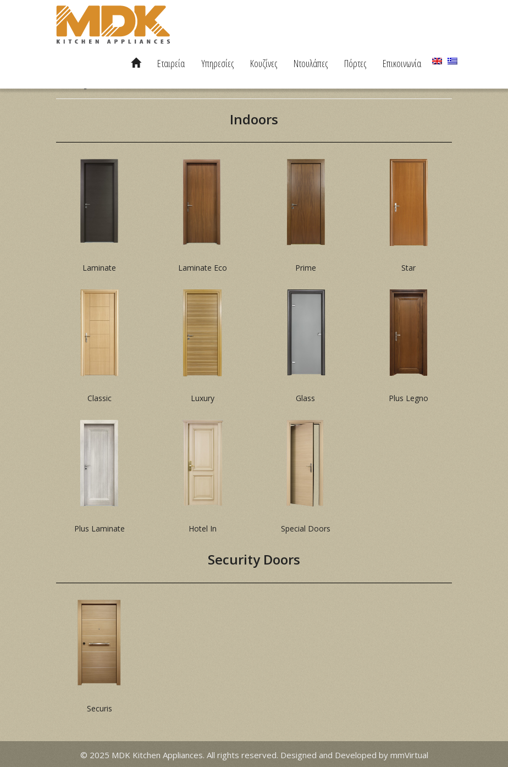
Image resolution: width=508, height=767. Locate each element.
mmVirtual (409, 754)
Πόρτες (355, 63)
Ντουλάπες (311, 63)
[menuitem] (437, 61)
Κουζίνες (263, 63)
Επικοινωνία (402, 63)
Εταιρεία (171, 63)
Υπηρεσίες (217, 63)
